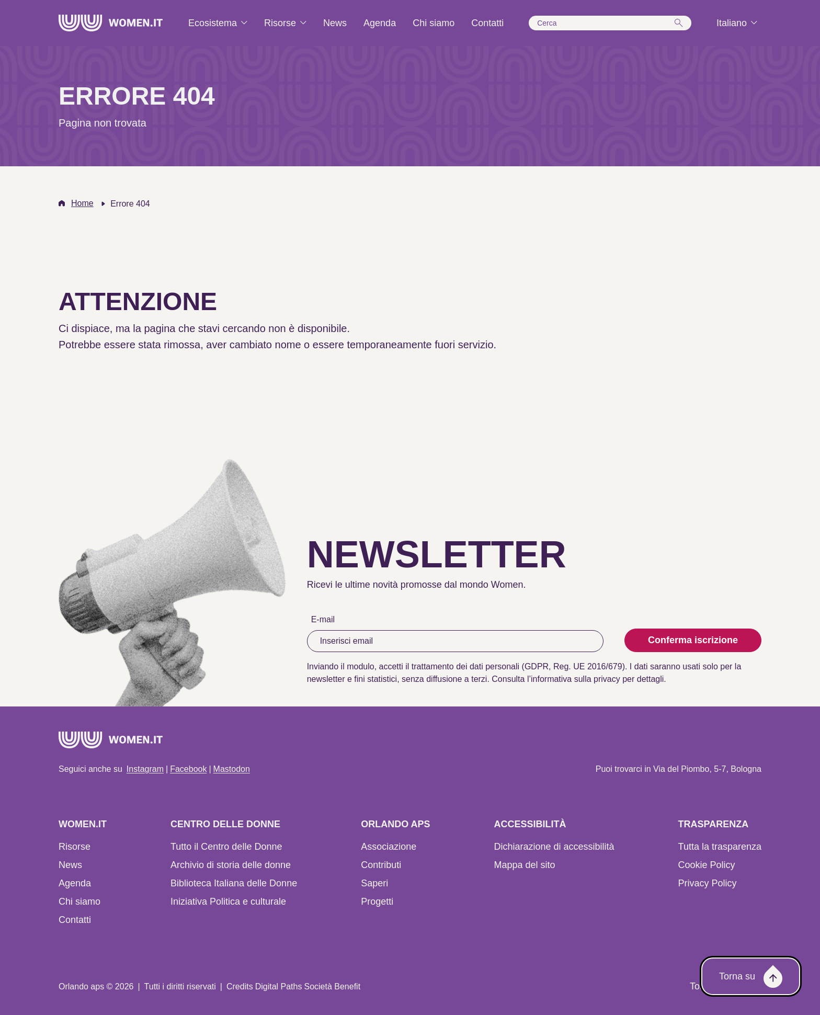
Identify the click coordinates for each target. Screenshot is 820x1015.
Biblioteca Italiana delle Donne (233, 883)
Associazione (388, 846)
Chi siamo (79, 901)
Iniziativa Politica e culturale (228, 901)
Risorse (74, 846)
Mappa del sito (524, 865)
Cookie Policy (706, 865)
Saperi (374, 883)
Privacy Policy (707, 883)
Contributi (381, 865)
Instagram (145, 769)
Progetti (377, 901)
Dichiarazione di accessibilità (554, 846)
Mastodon (231, 769)
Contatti (75, 920)
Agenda (75, 883)
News (70, 865)
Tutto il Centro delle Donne (226, 846)
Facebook (188, 769)
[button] (610, 23)
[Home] (111, 23)
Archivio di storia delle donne (230, 865)
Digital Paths (278, 986)
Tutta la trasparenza (719, 846)
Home (82, 203)
